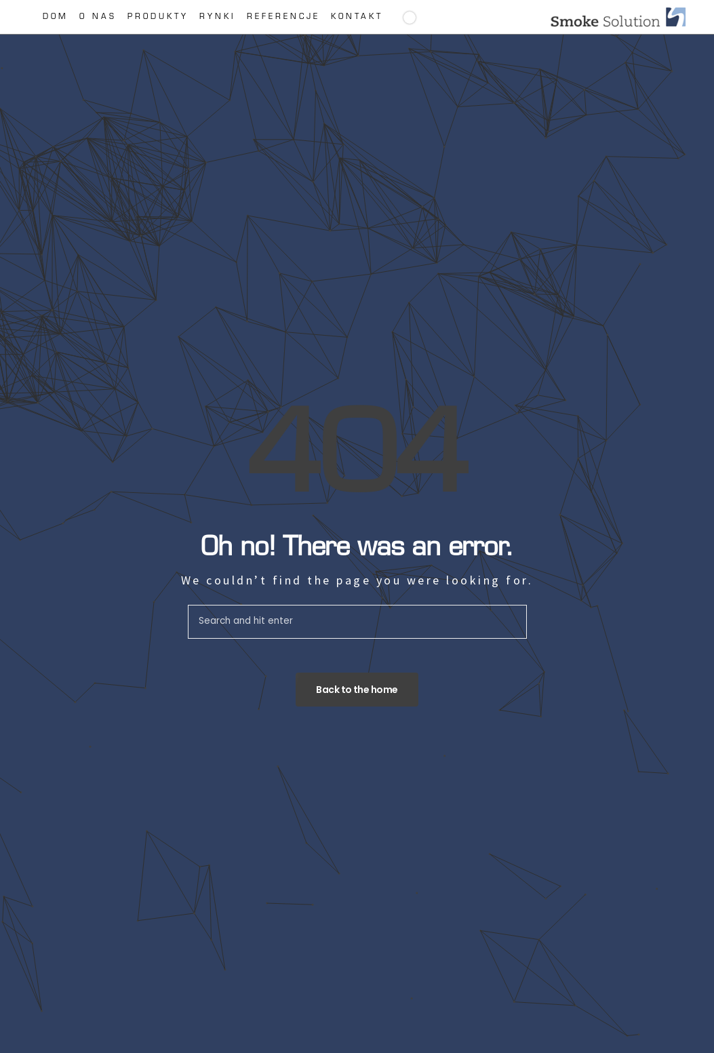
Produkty (158, 17)
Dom (55, 17)
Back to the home (356, 689)
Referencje (283, 17)
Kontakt (357, 17)
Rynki (217, 17)
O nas (98, 17)
